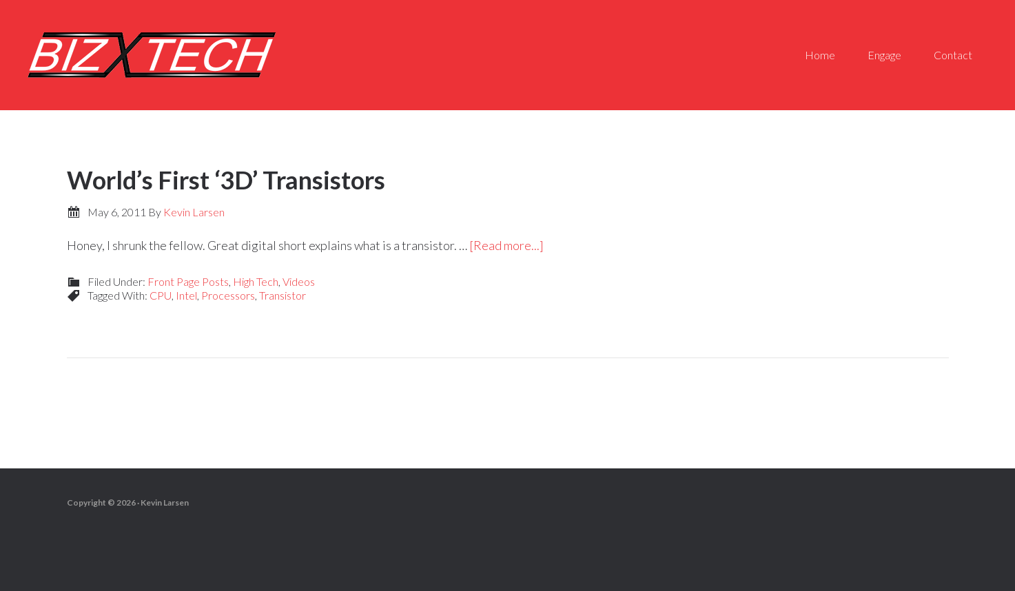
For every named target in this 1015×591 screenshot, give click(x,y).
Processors (228, 295)
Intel (186, 295)
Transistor (282, 295)
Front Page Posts (188, 281)
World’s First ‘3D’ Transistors (226, 180)
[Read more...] (506, 245)
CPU (161, 295)
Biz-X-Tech (152, 55)
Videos (299, 281)
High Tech (255, 281)
